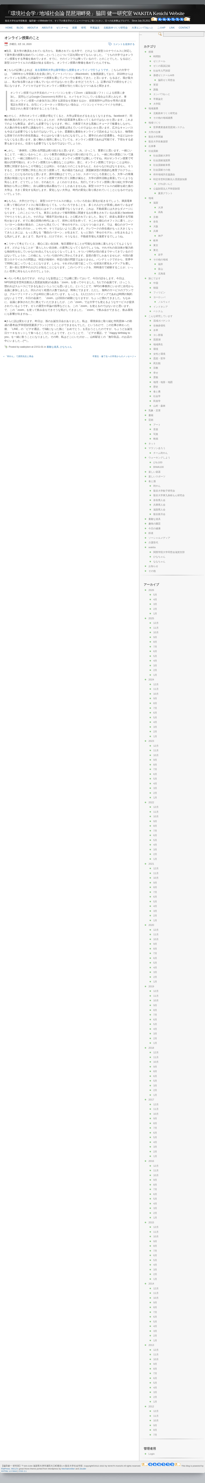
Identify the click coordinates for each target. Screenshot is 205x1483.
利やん (157, 486)
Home (9, 27)
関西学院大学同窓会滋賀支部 (169, 552)
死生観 (157, 363)
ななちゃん (159, 561)
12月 (156, 623)
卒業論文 (95, 27)
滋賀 (155, 202)
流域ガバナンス (161, 320)
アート (157, 424)
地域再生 (158, 344)
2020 (151, 925)
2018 (151, 1048)
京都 (155, 217)
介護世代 (153, 542)
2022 (151, 802)
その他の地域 (160, 259)
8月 (155, 641)
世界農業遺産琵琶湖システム (169, 127)
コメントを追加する (124, 44)
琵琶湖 (157, 339)
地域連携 (153, 108)
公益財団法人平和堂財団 (166, 188)
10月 (156, 632)
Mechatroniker (68, 1468)
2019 (151, 986)
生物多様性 (159, 325)
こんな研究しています (160, 316)
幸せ (155, 372)
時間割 (157, 56)
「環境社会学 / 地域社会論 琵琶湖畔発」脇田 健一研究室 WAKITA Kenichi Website (94, 13)
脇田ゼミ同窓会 (166, 80)
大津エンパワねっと (142, 27)
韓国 (155, 287)
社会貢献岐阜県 (161, 165)
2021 (151, 863)
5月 (155, 594)
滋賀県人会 (159, 509)
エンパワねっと (161, 94)
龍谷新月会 (159, 514)
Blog (20, 27)
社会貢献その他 (161, 169)
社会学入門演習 (161, 70)
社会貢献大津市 (161, 155)
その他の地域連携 (163, 117)
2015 (151, 1222)
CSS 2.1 (23, 1471)
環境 (155, 349)
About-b (47, 27)
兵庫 (155, 231)
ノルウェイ (164, 302)
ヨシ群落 (158, 335)
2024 (151, 679)
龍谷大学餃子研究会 (164, 490)
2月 (155, 609)
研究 (83, 27)
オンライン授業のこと (21, 38)
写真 (155, 434)
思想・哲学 (159, 358)
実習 (155, 84)
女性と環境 (159, 353)
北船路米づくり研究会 (116, 27)
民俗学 (157, 401)
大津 (160, 207)
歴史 (155, 386)
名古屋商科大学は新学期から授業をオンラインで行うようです (71, 70)
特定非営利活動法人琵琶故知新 (170, 179)
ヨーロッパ (159, 297)
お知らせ (153, 566)
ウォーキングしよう (159, 457)
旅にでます (154, 278)
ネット (152, 443)
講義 (155, 89)
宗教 (155, 368)
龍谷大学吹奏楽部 (158, 141)
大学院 (157, 103)
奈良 (155, 221)
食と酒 (152, 481)
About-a (32, 27)
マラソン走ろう (156, 448)
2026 (151, 590)
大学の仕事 (154, 132)
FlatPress (5, 1468)
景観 (155, 377)
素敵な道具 (53, 346)
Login (151, 1454)
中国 (155, 283)
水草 (155, 330)
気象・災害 (154, 410)
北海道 (161, 273)
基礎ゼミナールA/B (163, 75)
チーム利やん (160, 453)
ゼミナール (62, 27)
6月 (155, 651)
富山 (160, 269)
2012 (151, 1406)
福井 (160, 264)
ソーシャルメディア (159, 538)
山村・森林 (159, 405)
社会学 (157, 396)
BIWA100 (158, 467)
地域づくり (154, 122)
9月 (155, 637)
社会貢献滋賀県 (161, 160)
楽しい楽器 (154, 471)
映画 (155, 438)
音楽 (155, 429)
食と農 (157, 391)
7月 (155, 646)
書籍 (150, 415)
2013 (151, 1345)
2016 (151, 1161)
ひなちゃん (66, 346)
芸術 (150, 420)
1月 (155, 613)
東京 (155, 245)
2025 (151, 618)
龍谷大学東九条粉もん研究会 (169, 495)
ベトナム (158, 311)
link (172, 27)
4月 (155, 599)
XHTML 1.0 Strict (9, 1471)
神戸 (160, 235)
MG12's (14, 1468)
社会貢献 (153, 151)
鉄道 (150, 533)
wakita (152, 547)
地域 (150, 198)
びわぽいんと (165, 183)
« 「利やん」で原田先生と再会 (18, 356)
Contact (184, 27)
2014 (151, 1283)
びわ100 (157, 462)
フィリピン (159, 292)
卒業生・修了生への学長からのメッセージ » (114, 356)
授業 (74, 27)
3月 (155, 604)
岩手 (160, 254)
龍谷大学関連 (155, 136)
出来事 (152, 146)
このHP (161, 27)
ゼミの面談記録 (161, 65)
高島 (160, 212)
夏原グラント (165, 193)
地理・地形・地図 (163, 382)
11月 (156, 627)
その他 (152, 571)
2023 (151, 741)
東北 (155, 250)
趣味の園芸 (154, 523)
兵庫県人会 (159, 504)
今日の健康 (154, 528)
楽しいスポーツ (156, 476)
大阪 (155, 226)
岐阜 (155, 240)
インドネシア (160, 306)
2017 (151, 1099)
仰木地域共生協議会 (164, 174)
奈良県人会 (159, 500)
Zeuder (83, 1468)
